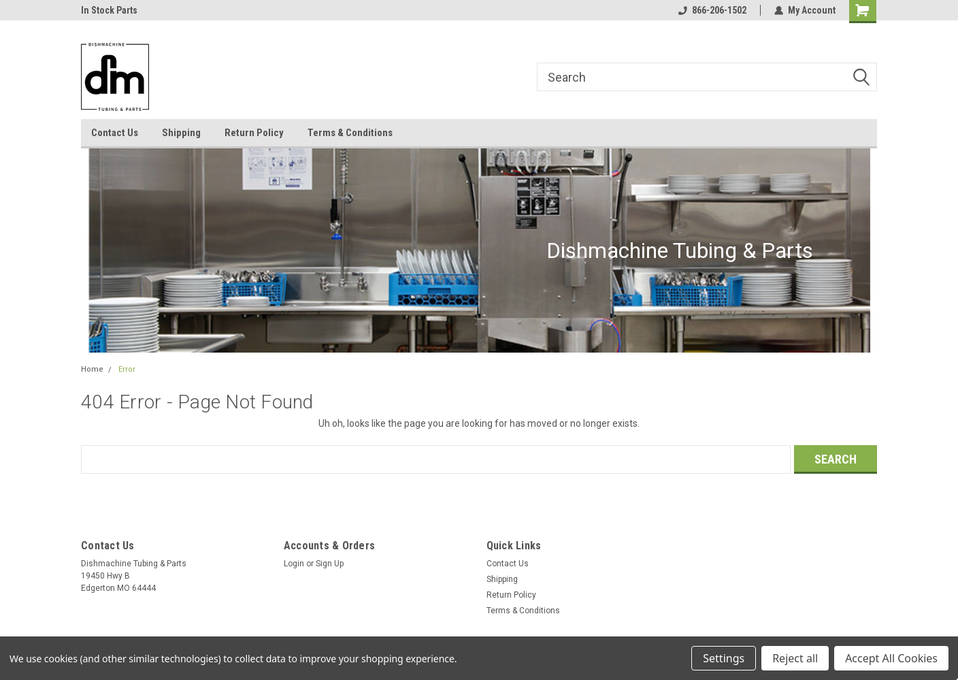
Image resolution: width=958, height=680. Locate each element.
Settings (723, 658)
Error (126, 369)
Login (294, 563)
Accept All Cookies (891, 658)
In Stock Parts (109, 10)
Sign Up (330, 563)
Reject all (795, 658)
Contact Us (114, 133)
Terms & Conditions (350, 133)
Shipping (181, 133)
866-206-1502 (712, 10)
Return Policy (254, 133)
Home (92, 369)
